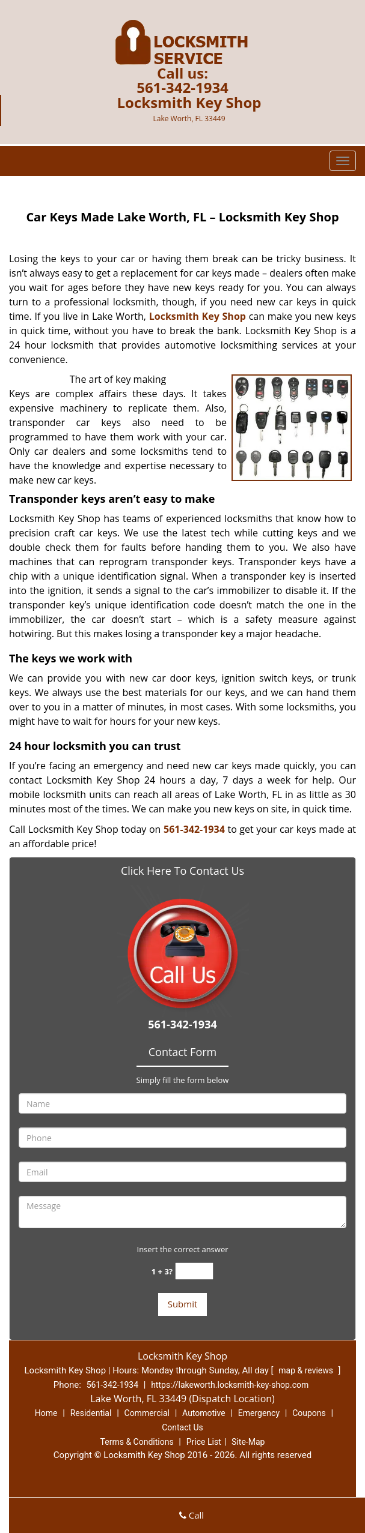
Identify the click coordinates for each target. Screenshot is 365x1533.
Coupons (309, 1413)
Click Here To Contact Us (182, 870)
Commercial (147, 1413)
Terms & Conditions (137, 1442)
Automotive (203, 1413)
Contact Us (182, 1427)
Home (46, 1413)
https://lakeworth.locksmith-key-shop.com (229, 1385)
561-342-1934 (182, 87)
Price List (203, 1442)
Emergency (259, 1413)
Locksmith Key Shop (197, 316)
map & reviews (306, 1370)
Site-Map (248, 1442)
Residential (91, 1413)
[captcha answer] (194, 1271)
